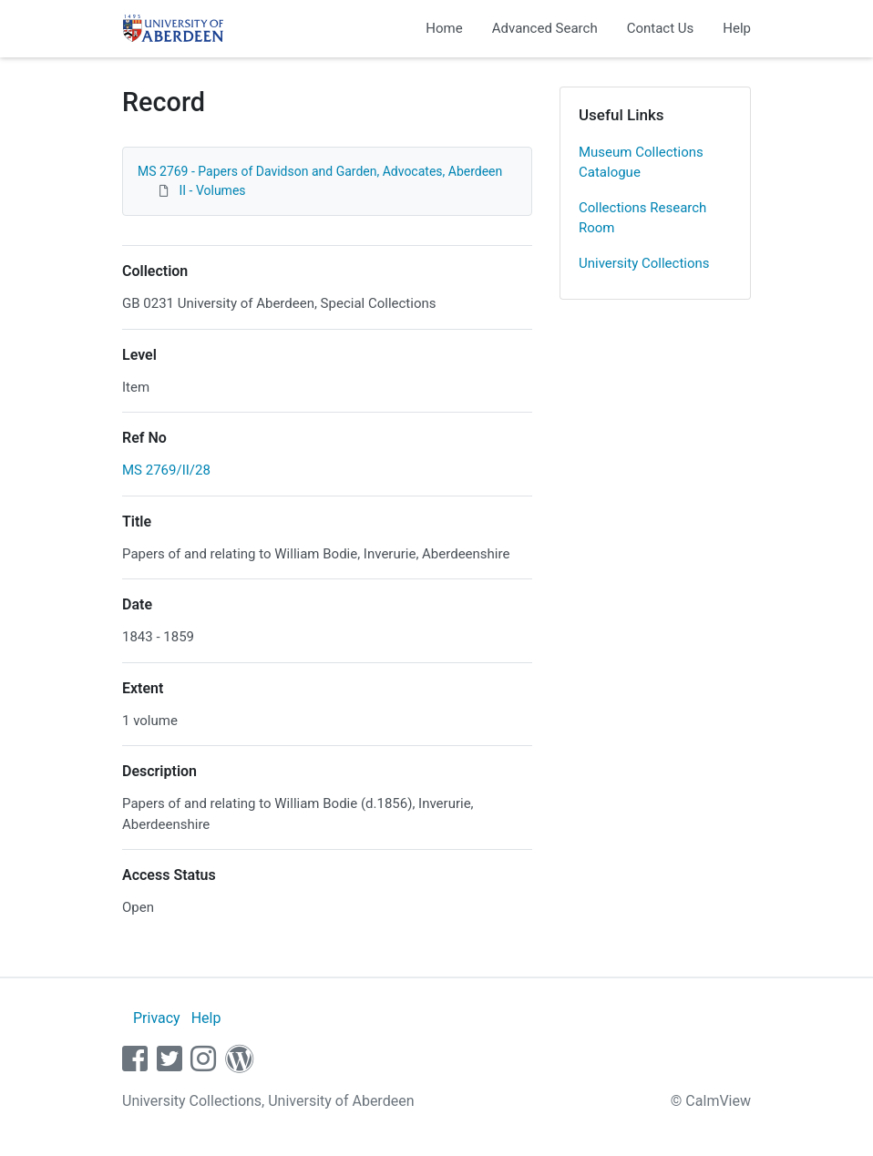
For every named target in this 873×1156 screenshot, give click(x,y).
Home (444, 28)
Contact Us (660, 28)
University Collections (644, 263)
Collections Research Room (642, 218)
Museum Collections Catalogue (641, 162)
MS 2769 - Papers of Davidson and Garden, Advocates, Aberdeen (320, 171)
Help (737, 28)
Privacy (156, 1018)
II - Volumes (212, 190)
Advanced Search (545, 28)
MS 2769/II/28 (166, 470)
